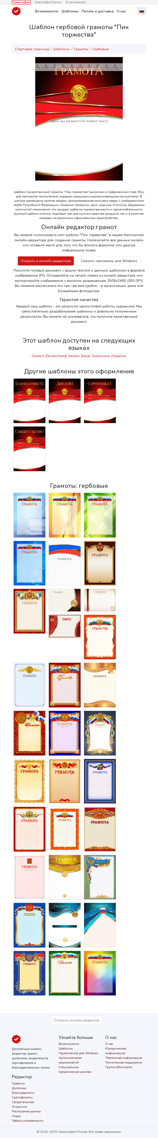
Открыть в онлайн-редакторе (46, 261)
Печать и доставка (97, 11)
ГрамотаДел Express (48, 2)
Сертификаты (22, 1097)
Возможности (46, 11)
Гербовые (101, 49)
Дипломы (19, 1088)
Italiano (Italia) (79, 356)
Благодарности (23, 1093)
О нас (121, 11)
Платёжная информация (123, 1058)
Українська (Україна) (109, 356)
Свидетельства (23, 1102)
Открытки (19, 1107)
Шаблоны (69, 11)
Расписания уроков (26, 1111)
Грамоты (81, 49)
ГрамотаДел (21, 2)
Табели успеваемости (27, 1121)
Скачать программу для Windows (109, 261)
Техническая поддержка (123, 1062)
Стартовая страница (32, 49)
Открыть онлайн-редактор (76, 1020)
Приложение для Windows (78, 1053)
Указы (16, 1116)
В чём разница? (76, 2)
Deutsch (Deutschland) (49, 356)
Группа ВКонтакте (118, 1067)
